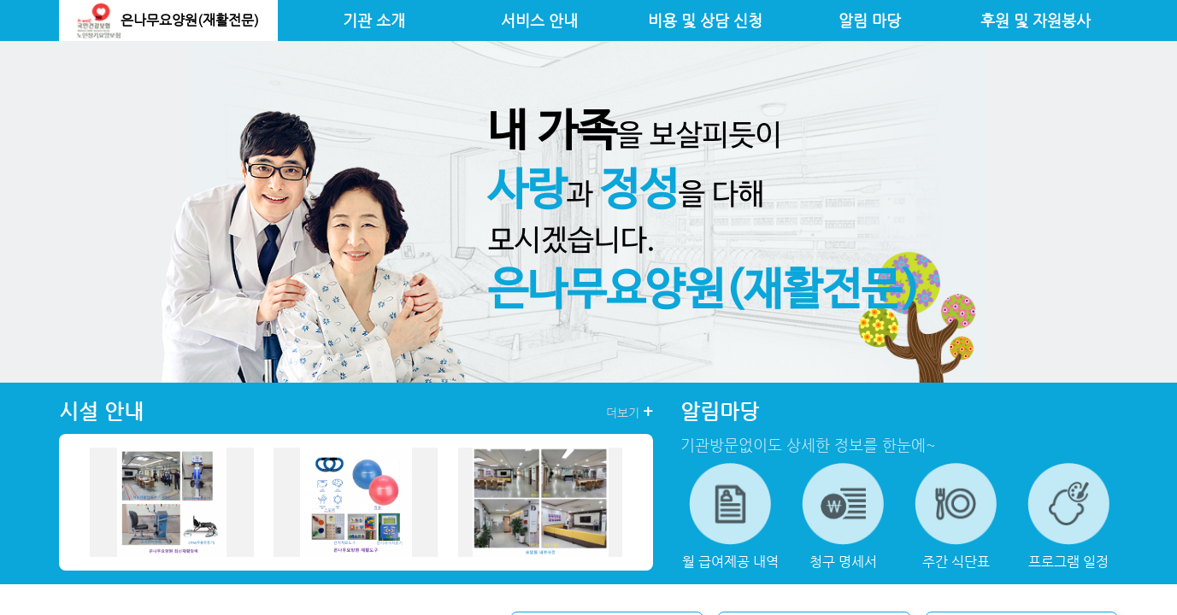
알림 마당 (870, 20)
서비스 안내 (539, 20)
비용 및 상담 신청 (705, 20)
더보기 (629, 411)
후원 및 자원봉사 (1035, 20)
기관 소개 (374, 20)
